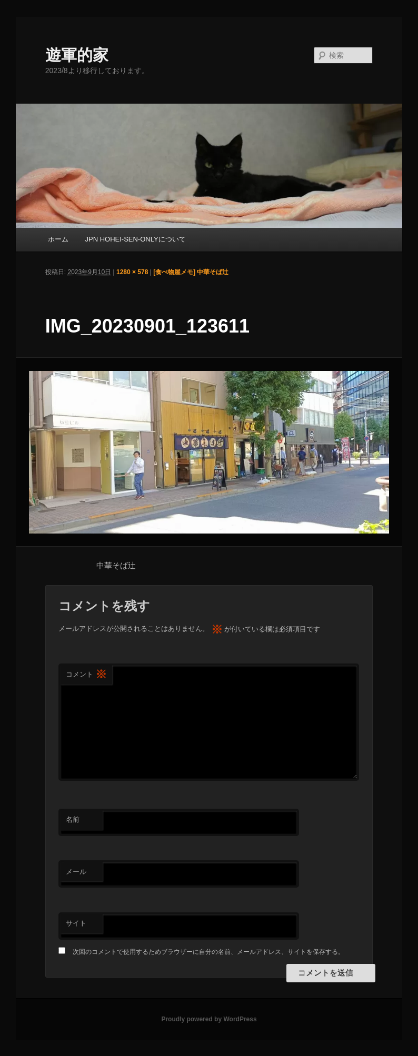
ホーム (58, 239)
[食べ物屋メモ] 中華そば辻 (190, 272)
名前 (72, 819)
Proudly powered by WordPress (208, 1019)
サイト (76, 923)
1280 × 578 (132, 272)
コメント (86, 674)
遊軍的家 (76, 55)
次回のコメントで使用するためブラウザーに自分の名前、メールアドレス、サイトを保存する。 (208, 952)
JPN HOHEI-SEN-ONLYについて (135, 239)
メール (76, 872)
